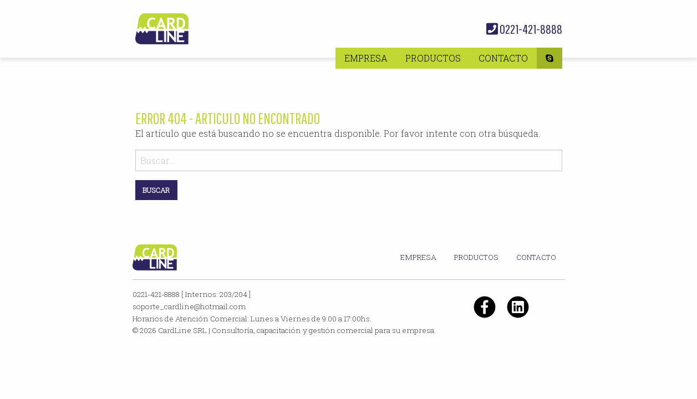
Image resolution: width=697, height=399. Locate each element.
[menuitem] (365, 58)
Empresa (366, 58)
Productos (433, 58)
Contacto (503, 58)
